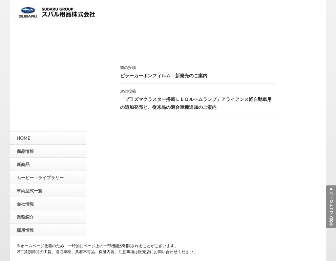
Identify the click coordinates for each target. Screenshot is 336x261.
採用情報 (25, 230)
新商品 (23, 164)
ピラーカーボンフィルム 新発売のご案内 (198, 71)
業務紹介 (25, 217)
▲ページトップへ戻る (331, 206)
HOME (23, 138)
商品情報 (49, 151)
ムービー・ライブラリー (40, 177)
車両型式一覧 (29, 190)
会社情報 (25, 203)
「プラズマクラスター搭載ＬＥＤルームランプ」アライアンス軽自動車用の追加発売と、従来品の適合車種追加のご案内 (198, 98)
